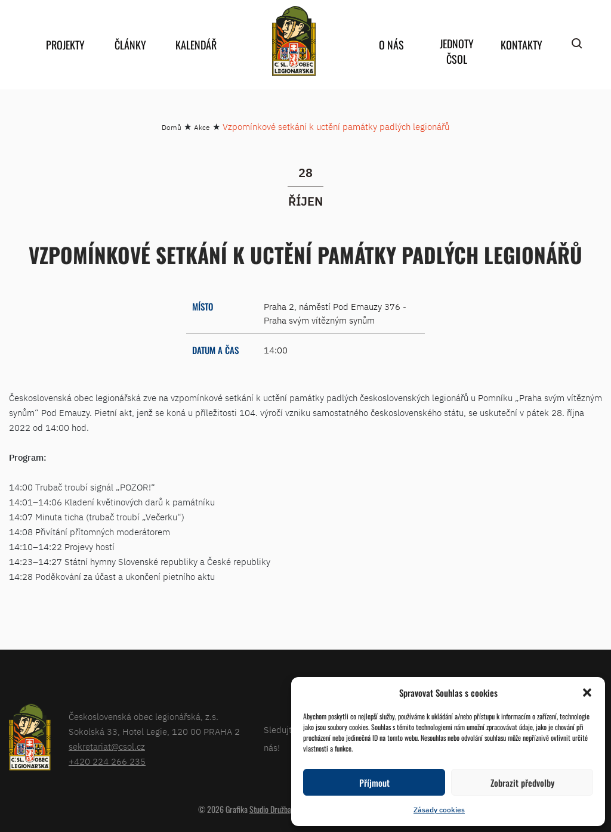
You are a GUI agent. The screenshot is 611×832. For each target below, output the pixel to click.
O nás (391, 44)
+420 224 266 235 (107, 761)
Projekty (65, 44)
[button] (587, 692)
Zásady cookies (439, 809)
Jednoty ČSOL (457, 51)
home (293, 41)
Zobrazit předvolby (522, 782)
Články (130, 44)
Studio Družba (270, 809)
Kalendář (196, 44)
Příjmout (374, 782)
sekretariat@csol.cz (107, 746)
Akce (202, 127)
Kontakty (521, 44)
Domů (171, 127)
